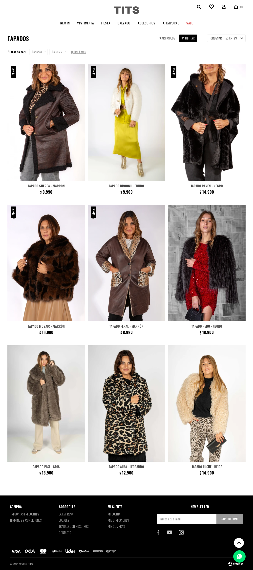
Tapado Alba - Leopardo (126, 466)
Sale (189, 22)
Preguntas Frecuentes (24, 514)
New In (65, 22)
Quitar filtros (78, 52)
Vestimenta (85, 22)
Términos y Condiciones (26, 520)
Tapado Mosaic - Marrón (46, 326)
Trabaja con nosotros (73, 526)
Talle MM (57, 52)
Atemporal (171, 22)
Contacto (65, 532)
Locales (64, 520)
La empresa (66, 514)
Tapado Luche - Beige (206, 466)
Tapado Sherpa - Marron (46, 185)
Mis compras (116, 526)
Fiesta (105, 22)
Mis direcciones (118, 520)
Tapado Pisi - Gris (46, 466)
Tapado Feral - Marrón (126, 326)
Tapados (37, 52)
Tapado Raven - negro (206, 185)
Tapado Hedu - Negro (206, 326)
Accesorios (146, 22)
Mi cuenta (114, 514)
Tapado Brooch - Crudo (126, 185)
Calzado (124, 22)
